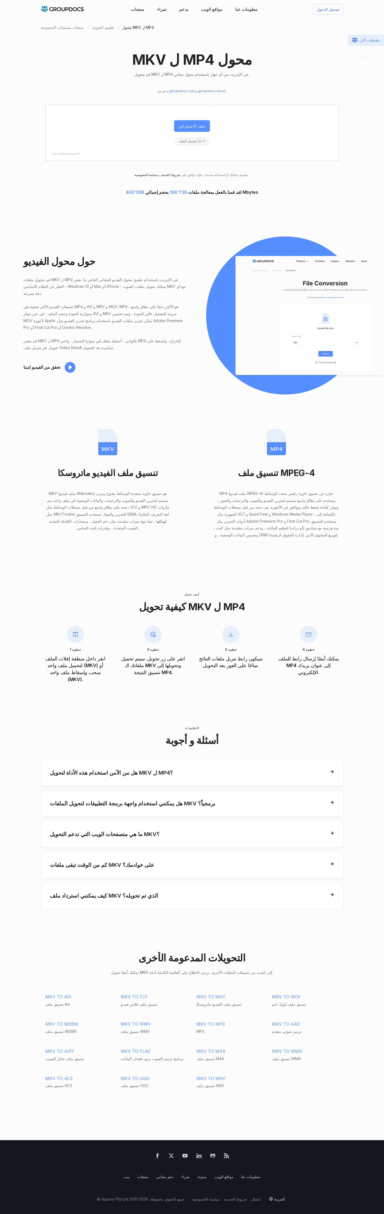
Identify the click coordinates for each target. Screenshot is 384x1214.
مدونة (202, 1176)
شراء (161, 9)
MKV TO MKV (210, 996)
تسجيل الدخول (328, 9)
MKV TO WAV (210, 1078)
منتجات (137, 9)
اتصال (255, 1199)
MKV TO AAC (286, 1024)
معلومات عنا (246, 9)
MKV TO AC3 (58, 1078)
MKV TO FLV (134, 996)
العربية (279, 1199)
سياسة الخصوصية (206, 1199)
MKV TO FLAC (136, 1051)
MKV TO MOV (286, 996)
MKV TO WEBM (61, 1024)
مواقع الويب (211, 9)
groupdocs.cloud (212, 91)
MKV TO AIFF (59, 1051)
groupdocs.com (182, 91)
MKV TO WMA (287, 1051)
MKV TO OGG (135, 1078)
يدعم (183, 9)
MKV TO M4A (211, 1051)
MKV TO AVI (58, 996)
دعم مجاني (165, 1176)
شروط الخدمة (170, 175)
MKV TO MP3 (210, 1024)
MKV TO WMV (136, 1024)
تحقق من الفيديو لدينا (41, 367)
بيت (127, 1176)
